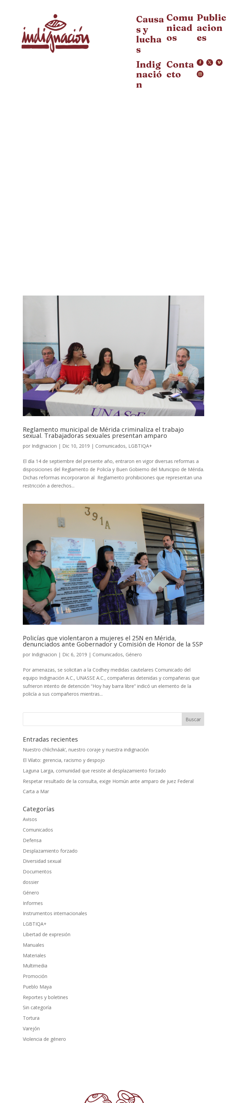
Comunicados (110, 446)
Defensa (32, 840)
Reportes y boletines (45, 997)
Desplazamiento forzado (50, 851)
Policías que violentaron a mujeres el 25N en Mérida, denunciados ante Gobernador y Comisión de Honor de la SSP (113, 641)
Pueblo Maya (37, 986)
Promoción (35, 976)
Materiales (34, 955)
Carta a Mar (36, 791)
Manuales (33, 945)
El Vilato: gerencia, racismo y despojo (64, 760)
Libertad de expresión (46, 934)
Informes (33, 903)
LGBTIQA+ (140, 446)
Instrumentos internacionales (55, 913)
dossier (31, 882)
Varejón (31, 1028)
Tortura (31, 1018)
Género (134, 654)
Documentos (37, 871)
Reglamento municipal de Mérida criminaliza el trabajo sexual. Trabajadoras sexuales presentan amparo (103, 432)
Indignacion (44, 446)
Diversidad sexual (42, 861)
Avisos (30, 819)
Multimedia (35, 965)
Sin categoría (37, 1007)
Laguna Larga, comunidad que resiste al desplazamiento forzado (94, 770)
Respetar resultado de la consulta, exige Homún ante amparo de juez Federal (108, 781)
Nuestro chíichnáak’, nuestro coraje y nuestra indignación (86, 749)
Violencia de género (44, 1039)
